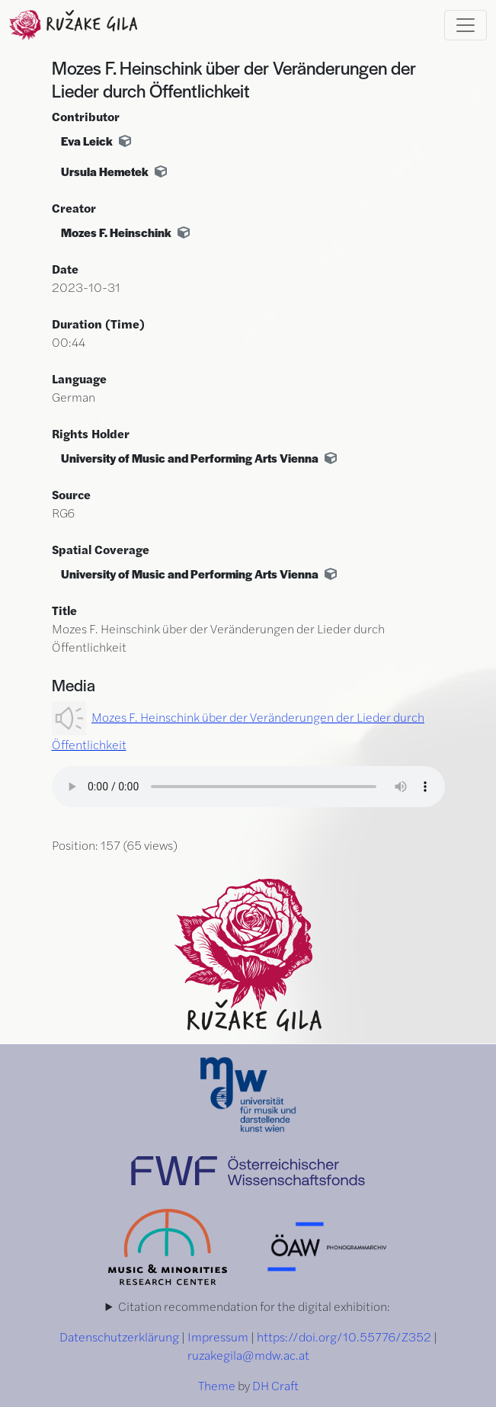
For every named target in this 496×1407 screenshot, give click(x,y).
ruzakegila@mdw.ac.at (248, 1355)
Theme (216, 1385)
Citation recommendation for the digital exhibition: (254, 1306)
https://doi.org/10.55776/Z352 (344, 1336)
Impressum (217, 1336)
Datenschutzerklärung (119, 1336)
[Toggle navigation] (465, 25)
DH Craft (275, 1385)
